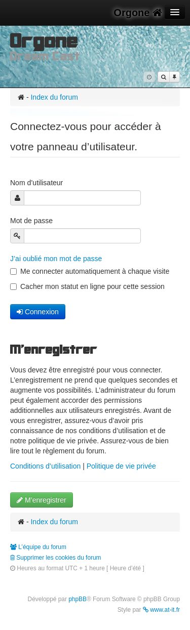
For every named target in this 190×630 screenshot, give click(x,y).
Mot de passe (32, 221)
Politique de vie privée (121, 466)
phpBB (77, 599)
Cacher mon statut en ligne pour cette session (87, 286)
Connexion (38, 312)
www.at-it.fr (161, 609)
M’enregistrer (41, 500)
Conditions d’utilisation (45, 466)
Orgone (137, 12)
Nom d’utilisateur (37, 183)
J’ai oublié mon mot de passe (56, 259)
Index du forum (54, 97)
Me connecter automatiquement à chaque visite (89, 271)
